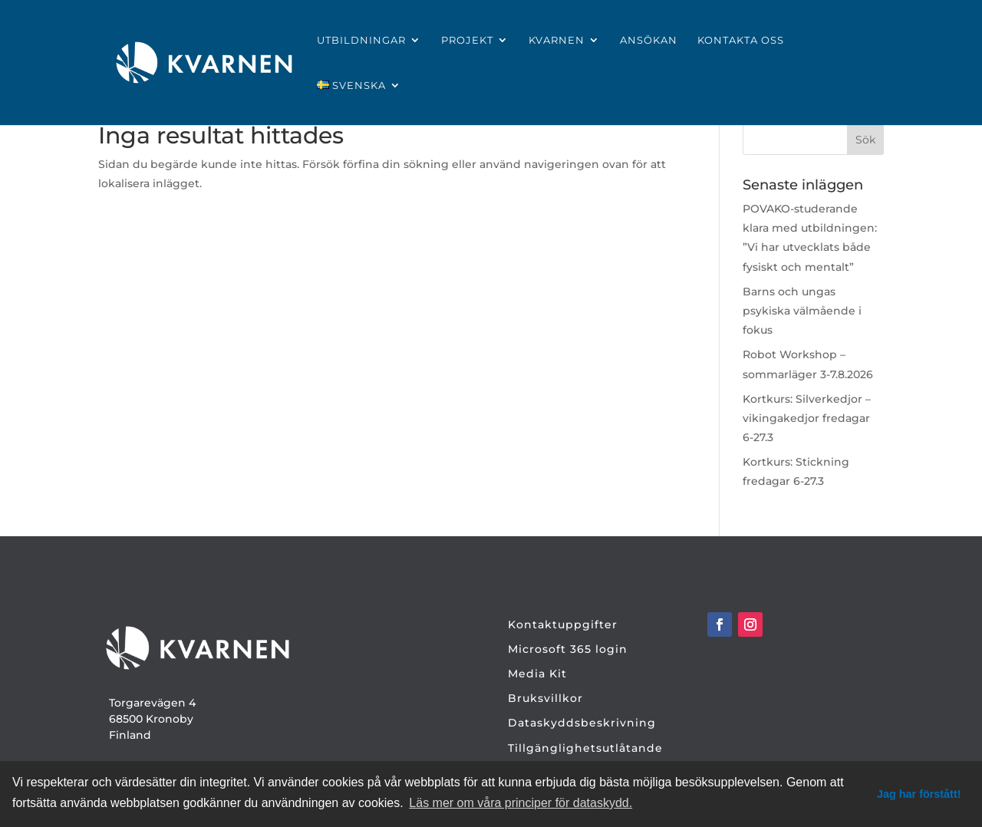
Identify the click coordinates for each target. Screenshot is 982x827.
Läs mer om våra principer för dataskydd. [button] (520, 802)
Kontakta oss (740, 40)
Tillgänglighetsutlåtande (585, 748)
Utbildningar (361, 40)
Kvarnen (557, 40)
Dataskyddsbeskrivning (582, 723)
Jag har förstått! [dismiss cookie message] (919, 794)
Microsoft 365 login (568, 649)
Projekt (467, 40)
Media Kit (537, 673)
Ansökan (648, 40)
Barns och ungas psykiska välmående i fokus (802, 311)
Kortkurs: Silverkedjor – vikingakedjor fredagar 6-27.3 (807, 418)
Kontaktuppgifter (563, 624)
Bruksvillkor (545, 698)
